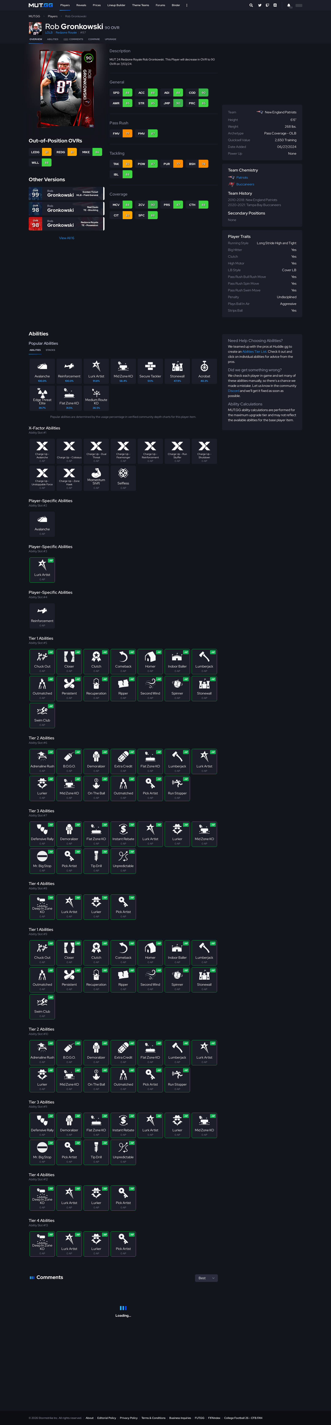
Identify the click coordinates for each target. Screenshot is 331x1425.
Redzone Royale (66, 32)
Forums (160, 5)
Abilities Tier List (254, 351)
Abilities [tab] (35, 350)
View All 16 (66, 238)
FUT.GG (199, 1418)
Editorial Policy (106, 1418)
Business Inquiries (180, 1418)
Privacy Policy (129, 1418)
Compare (94, 39)
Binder (176, 5)
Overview (36, 39)
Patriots (242, 177)
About (90, 1418)
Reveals (81, 5)
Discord (233, 391)
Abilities (52, 39)
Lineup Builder (116, 5)
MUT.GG (34, 16)
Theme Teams (140, 5)
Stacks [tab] (50, 350)
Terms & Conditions (153, 1418)
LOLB (49, 32)
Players (65, 5)
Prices (97, 5)
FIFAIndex (214, 1418)
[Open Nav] (186, 5)
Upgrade (110, 39)
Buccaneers (245, 184)
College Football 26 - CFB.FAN (243, 1418)
